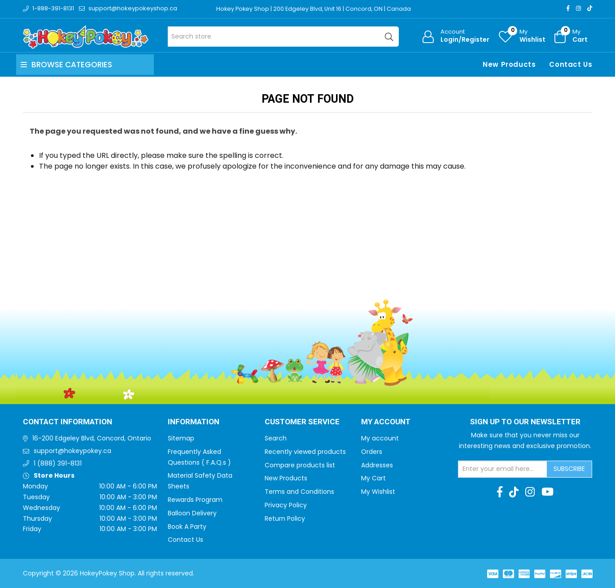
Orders (371, 451)
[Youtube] (547, 492)
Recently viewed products (305, 451)
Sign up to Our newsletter (525, 422)
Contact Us (570, 64)
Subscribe (569, 468)
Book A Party (187, 526)
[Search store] (283, 36)
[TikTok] (589, 8)
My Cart (373, 478)
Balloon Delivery (192, 513)
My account (380, 438)
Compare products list (300, 465)
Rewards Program (195, 499)
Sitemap (181, 438)
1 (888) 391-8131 (58, 463)
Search (276, 438)
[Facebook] (568, 8)
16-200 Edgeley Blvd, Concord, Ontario (91, 438)
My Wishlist (378, 491)
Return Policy (285, 518)
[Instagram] (578, 8)
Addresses (377, 465)
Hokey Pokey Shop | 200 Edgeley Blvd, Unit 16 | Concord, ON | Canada (315, 8)
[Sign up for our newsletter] (502, 469)
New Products (509, 64)
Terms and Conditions (299, 491)
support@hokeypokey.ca (72, 450)
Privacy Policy (286, 505)
